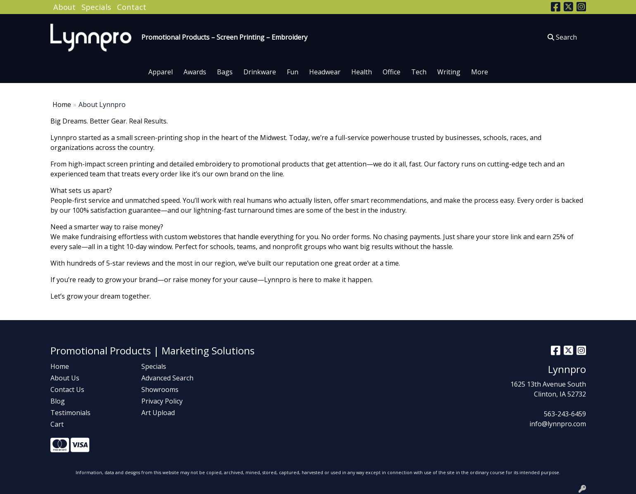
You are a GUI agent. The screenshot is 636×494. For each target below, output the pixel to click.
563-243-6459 (565, 413)
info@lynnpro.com (557, 423)
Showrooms (160, 389)
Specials (96, 7)
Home (61, 104)
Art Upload (158, 412)
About (64, 7)
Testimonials (70, 412)
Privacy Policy (162, 401)
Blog (57, 401)
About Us (64, 377)
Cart (57, 424)
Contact (131, 7)
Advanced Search (167, 377)
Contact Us (67, 389)
